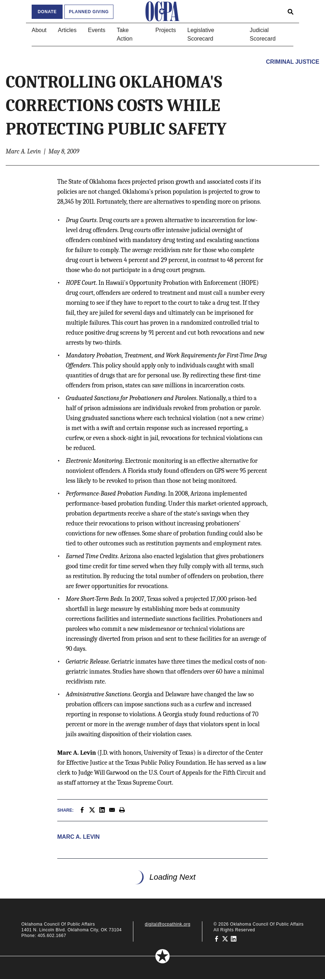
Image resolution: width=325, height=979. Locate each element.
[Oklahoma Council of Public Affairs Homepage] (162, 11)
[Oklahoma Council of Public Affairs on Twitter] (225, 938)
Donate (47, 11)
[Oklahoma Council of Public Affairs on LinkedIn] (233, 938)
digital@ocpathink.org (167, 924)
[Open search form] (290, 11)
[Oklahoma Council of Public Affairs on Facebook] (216, 938)
